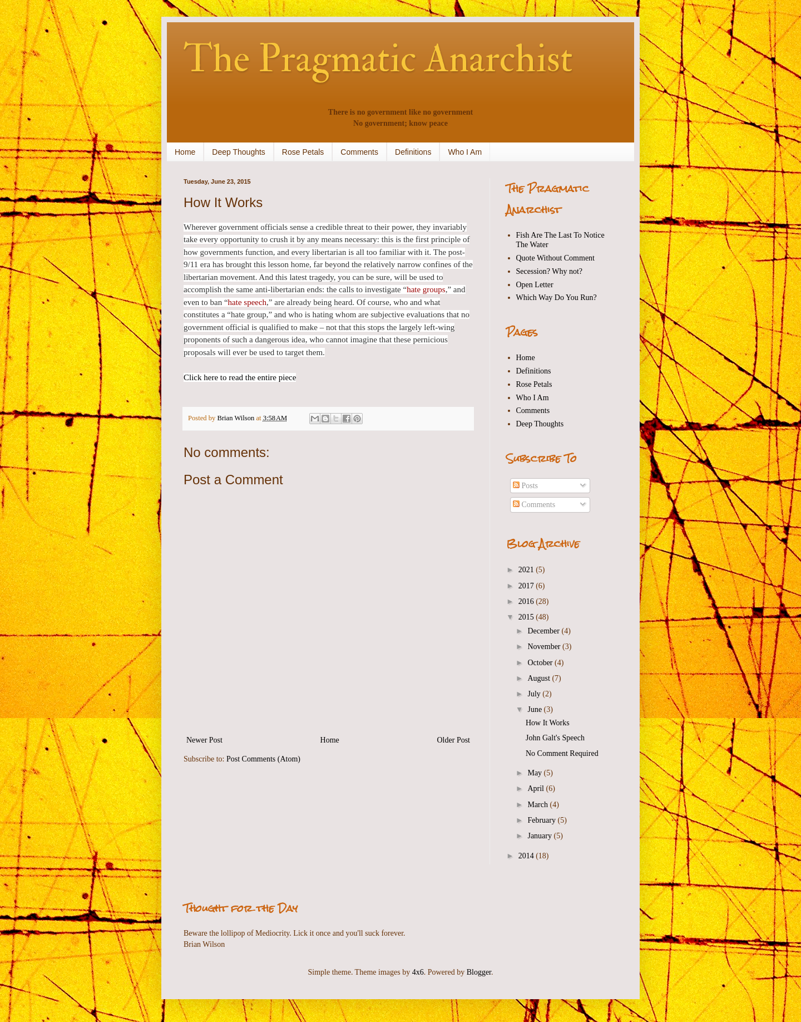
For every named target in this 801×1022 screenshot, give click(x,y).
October (541, 663)
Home (185, 152)
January (540, 836)
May (535, 773)
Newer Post (204, 740)
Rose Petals (303, 152)
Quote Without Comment (555, 258)
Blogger (479, 972)
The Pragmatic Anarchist (378, 59)
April (536, 788)
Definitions (413, 152)
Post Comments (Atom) (263, 759)
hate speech (247, 302)
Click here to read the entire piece (240, 377)
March (538, 804)
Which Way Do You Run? (556, 297)
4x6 (418, 972)
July (534, 694)
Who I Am (465, 152)
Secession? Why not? (549, 271)
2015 (527, 617)
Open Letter (534, 285)
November (544, 646)
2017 (527, 586)
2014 (527, 856)
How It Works (548, 723)
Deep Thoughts (238, 152)
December (544, 631)
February (542, 820)
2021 (527, 570)
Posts (525, 485)
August (539, 678)
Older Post (454, 740)
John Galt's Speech (555, 738)
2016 (527, 601)
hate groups (426, 289)
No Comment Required (562, 753)
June (535, 709)
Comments (359, 152)
